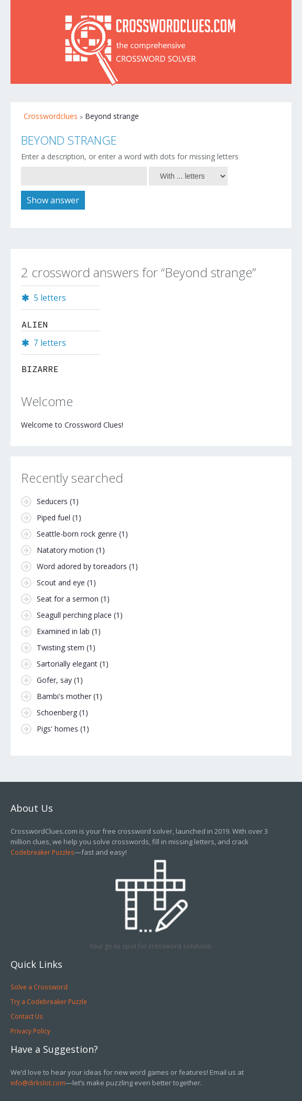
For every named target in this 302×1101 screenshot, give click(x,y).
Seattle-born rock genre (77, 534)
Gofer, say (54, 680)
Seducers (52, 501)
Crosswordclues (51, 116)
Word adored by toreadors (82, 566)
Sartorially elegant (67, 664)
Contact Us (26, 1016)
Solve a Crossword (39, 987)
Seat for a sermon (68, 599)
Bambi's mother (64, 696)
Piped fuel (53, 517)
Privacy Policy (30, 1031)
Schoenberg (57, 712)
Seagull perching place (74, 615)
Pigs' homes (57, 729)
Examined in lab (63, 631)
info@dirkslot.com (38, 1082)
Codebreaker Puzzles (42, 852)
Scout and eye (61, 582)
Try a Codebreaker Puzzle (48, 1001)
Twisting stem (60, 647)
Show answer (53, 200)
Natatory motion (65, 550)
